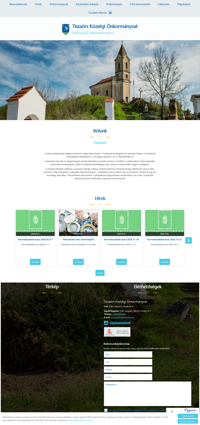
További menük (100, 12)
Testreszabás (188, 416)
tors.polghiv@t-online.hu (122, 317)
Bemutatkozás (18, 4)
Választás (163, 4)
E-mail (156, 361)
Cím (151, 354)
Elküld (108, 406)
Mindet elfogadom (187, 421)
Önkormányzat (59, 4)
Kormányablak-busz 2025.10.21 (163, 239)
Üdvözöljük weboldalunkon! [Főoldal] (105, 29)
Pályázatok (183, 4)
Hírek (38, 4)
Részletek (36, 262)
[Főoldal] (64, 29)
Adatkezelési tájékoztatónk (80, 420)
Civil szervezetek (140, 4)
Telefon (113, 361)
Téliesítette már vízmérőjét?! (79, 239)
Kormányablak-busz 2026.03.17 (36, 239)
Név (111, 354)
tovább (100, 273)
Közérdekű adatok (87, 4)
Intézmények (114, 4)
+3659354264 (119, 314)
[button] (188, 241)
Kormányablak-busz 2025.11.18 (121, 239)
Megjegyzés (111, 368)
